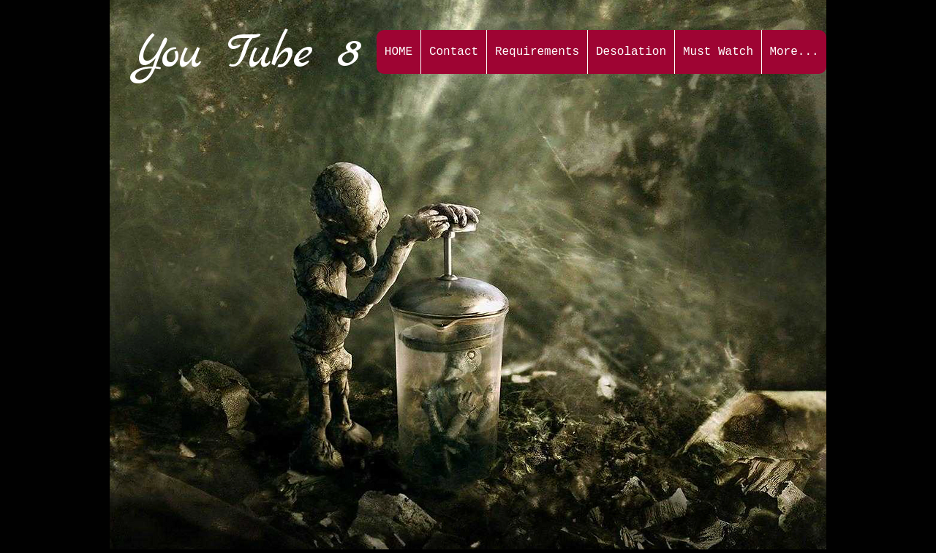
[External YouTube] (236, 183)
